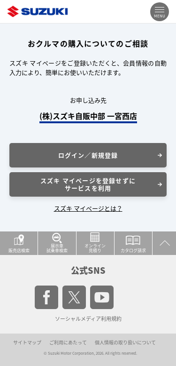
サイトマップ (27, 342)
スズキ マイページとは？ (88, 208)
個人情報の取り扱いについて (125, 342)
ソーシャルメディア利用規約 (88, 319)
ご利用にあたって (68, 342)
